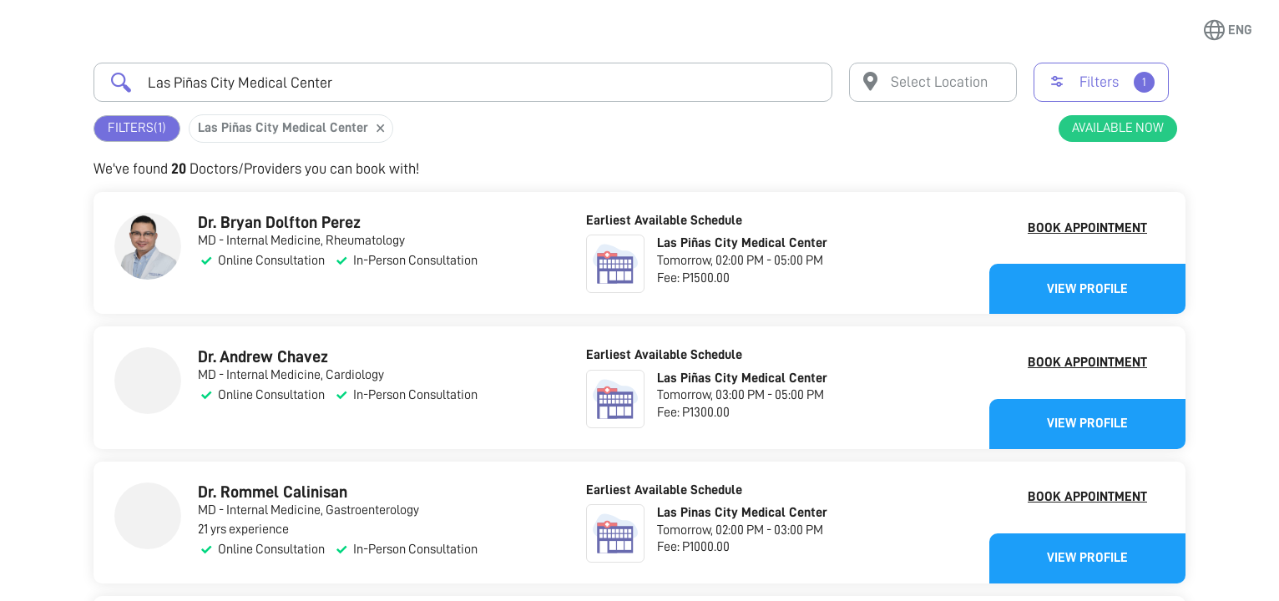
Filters (137, 128)
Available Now (1118, 127)
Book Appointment (1087, 228)
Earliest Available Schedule (664, 220)
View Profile (1087, 288)
